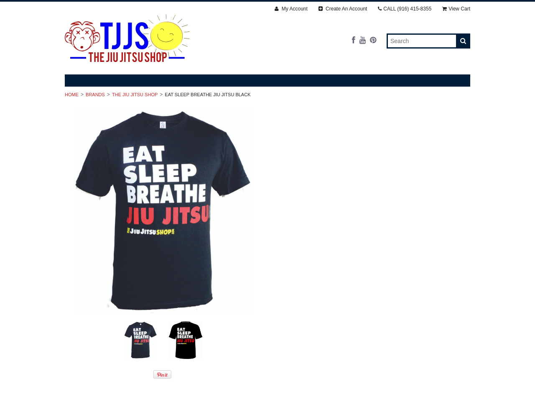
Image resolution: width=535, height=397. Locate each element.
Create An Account (342, 9)
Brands (95, 94)
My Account (291, 9)
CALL (404, 9)
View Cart (456, 9)
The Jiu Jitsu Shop (135, 94)
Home (72, 94)
